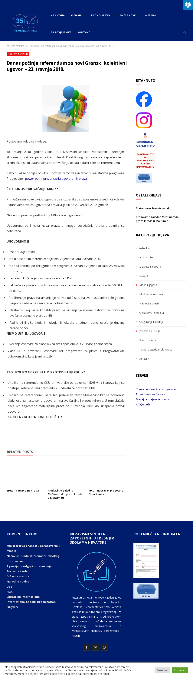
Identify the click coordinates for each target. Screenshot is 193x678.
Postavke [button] (162, 670)
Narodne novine (18, 581)
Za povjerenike (61, 32)
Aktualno (144, 248)
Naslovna (58, 15)
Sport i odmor (147, 340)
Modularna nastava (151, 294)
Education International (23, 597)
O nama (76, 15)
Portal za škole (17, 571)
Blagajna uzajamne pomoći (153, 399)
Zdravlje (144, 359)
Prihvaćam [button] (180, 670)
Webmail (151, 15)
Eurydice (13, 607)
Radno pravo (100, 15)
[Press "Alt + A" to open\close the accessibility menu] (188, 5)
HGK (10, 591)
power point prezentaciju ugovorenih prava (56, 178)
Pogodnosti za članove (150, 394)
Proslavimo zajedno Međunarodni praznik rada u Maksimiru (65, 494)
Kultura (143, 275)
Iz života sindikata (150, 266)
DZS (9, 586)
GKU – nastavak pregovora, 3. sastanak (106, 492)
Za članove (127, 15)
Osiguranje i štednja (151, 322)
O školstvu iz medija (151, 312)
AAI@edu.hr (143, 404)
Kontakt (83, 32)
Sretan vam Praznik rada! (23, 490)
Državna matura (18, 576)
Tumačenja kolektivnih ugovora (156, 389)
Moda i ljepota (148, 285)
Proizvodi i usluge (150, 331)
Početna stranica (15, 46)
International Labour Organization (31, 602)
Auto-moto (146, 257)
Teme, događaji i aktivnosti (155, 349)
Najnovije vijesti (18, 54)
